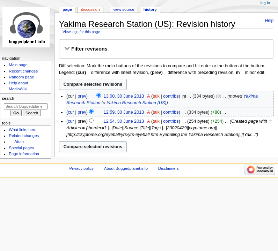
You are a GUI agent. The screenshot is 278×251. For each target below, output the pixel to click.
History (150, 9)
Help (269, 20)
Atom (19, 141)
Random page (21, 77)
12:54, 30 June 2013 (124, 121)
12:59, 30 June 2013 (124, 112)
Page (67, 9)
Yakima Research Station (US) (137, 102)
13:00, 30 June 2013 (124, 96)
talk (156, 96)
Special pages (21, 148)
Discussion (90, 9)
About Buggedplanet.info (126, 168)
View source (123, 9)
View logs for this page (81, 32)
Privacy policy (81, 168)
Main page (18, 65)
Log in (265, 3)
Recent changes (23, 71)
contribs (170, 96)
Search (8, 98)
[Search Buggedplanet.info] (25, 106)
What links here (22, 130)
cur (71, 112)
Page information (24, 154)
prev (82, 96)
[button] (166, 48)
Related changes (24, 136)
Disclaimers (168, 168)
